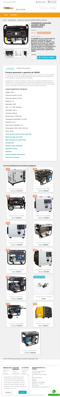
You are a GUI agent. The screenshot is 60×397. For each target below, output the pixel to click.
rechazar (8, 392)
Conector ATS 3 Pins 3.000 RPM (43, 296)
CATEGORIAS (14, 15)
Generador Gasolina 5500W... (43, 242)
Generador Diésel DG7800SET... (43, 269)
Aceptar (22, 392)
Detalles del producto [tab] (23, 68)
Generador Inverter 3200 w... (43, 323)
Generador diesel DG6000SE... (43, 215)
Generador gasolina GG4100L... (16, 269)
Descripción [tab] (10, 68)
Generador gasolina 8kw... (16, 296)
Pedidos (24, 373)
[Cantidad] (33, 57)
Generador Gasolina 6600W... (43, 188)
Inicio (6, 15)
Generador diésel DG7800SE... (16, 242)
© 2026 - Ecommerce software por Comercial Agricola (30, 395)
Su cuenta (25, 368)
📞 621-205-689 (20, 9)
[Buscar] (48, 8)
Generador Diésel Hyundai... (16, 188)
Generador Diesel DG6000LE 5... (30, 350)
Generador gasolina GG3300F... (16, 215)
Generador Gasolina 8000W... (16, 323)
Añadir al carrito (47, 57)
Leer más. (14, 388)
